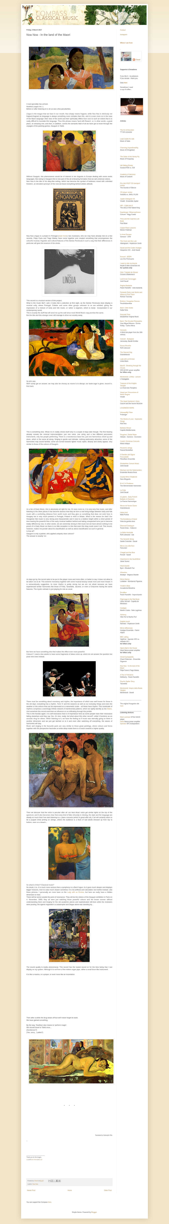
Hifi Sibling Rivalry (126, 165)
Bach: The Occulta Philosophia (131, 321)
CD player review (126, 192)
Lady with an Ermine (75, 892)
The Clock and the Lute (128, 241)
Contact (123, 30)
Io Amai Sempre (125, 234)
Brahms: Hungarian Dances (130, 301)
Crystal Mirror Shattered (128, 477)
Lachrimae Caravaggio (128, 279)
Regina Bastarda (126, 286)
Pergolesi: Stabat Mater (128, 435)
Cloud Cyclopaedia (126, 657)
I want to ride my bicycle (128, 263)
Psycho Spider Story (127, 681)
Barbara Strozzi (125, 428)
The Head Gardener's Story (129, 401)
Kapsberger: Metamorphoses (130, 212)
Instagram (123, 34)
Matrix (109, 709)
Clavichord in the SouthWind (130, 559)
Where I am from (126, 43)
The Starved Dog (126, 352)
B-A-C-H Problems (126, 483)
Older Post (108, 1190)
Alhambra (123, 572)
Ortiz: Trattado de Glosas (129, 272)
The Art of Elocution (127, 130)
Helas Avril (124, 512)
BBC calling (124, 637)
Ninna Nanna (124, 579)
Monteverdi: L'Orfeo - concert (130, 377)
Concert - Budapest (127, 339)
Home (70, 1190)
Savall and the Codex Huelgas (130, 248)
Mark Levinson (125, 717)
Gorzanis (123, 330)
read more (63, 236)
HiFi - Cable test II (126, 206)
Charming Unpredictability (129, 148)
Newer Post (31, 1190)
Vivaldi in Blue (125, 586)
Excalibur (123, 592)
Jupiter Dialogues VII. (127, 199)
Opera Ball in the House (128, 648)
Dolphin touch (125, 621)
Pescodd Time (125, 314)
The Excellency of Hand (128, 519)
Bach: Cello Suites (126, 308)
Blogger (94, 1212)
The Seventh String (127, 539)
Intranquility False (126, 412)
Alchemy (123, 615)
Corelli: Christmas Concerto (130, 441)
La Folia (123, 490)
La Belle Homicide (126, 532)
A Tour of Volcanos (126, 675)
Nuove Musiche (125, 346)
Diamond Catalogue (127, 526)
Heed (122, 721)
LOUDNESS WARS (127, 408)
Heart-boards (124, 566)
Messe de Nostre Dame (128, 506)
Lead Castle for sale (127, 139)
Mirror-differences (126, 628)
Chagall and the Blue (127, 552)
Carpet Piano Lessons (128, 228)
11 (39, 1159)
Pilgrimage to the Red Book (129, 599)
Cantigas (123, 608)
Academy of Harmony (127, 174)
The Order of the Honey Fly (129, 157)
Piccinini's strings (126, 448)
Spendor (123, 724)
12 (41, 1159)
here (121, 706)
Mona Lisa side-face (127, 546)
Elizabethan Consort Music (129, 463)
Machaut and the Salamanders (131, 470)
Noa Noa (35, 1184)
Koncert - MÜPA (126, 257)
